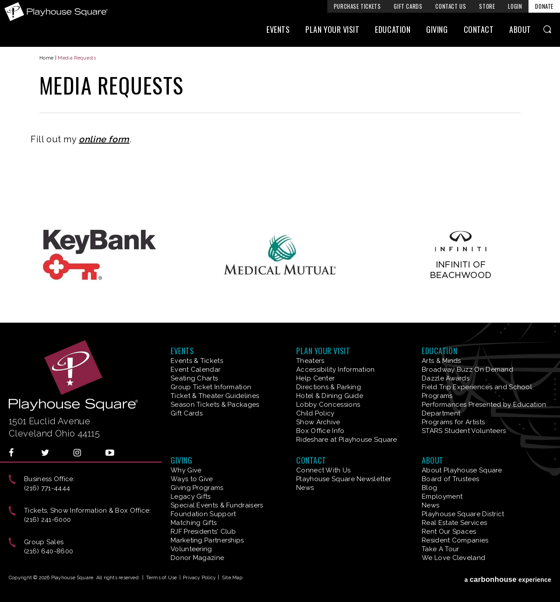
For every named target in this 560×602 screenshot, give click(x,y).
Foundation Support (203, 514)
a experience (507, 579)
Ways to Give (192, 479)
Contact (479, 29)
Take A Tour (440, 549)
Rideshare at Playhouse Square (346, 440)
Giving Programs (197, 488)
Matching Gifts (194, 523)
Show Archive (318, 422)
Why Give (186, 470)
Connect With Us (323, 470)
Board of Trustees (450, 479)
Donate (544, 6)
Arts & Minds (441, 361)
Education (392, 29)
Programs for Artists (453, 422)
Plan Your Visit (332, 29)
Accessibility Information (335, 369)
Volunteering (191, 549)
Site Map (232, 578)
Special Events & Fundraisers (217, 505)
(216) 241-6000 (47, 520)
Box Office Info (320, 431)
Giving (437, 29)
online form (104, 139)
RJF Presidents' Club (203, 531)
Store (487, 6)
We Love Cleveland (453, 558)
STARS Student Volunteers (464, 431)
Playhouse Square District (463, 514)
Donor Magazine (197, 558)
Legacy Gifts (191, 496)
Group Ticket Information (211, 387)
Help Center (315, 378)
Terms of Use (161, 578)
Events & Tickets (197, 361)
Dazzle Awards (445, 378)
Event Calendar (195, 369)
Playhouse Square (56, 11)
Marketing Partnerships (207, 540)
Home (46, 58)
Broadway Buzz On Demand (467, 369)
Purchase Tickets (357, 6)
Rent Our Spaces (449, 531)
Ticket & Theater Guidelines (215, 396)
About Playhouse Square (462, 470)
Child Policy (315, 413)
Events (278, 29)
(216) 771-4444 (47, 488)
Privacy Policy (199, 578)
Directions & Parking (328, 387)
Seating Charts (194, 378)
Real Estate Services (454, 523)
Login (515, 6)
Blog (429, 488)
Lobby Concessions (328, 404)
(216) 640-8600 (48, 551)
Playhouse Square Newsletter (343, 479)
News (305, 488)
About (520, 29)
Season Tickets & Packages (215, 404)
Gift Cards (408, 6)
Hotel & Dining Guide (329, 396)
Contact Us (450, 6)
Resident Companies (455, 540)
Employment (442, 496)
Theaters (310, 361)
